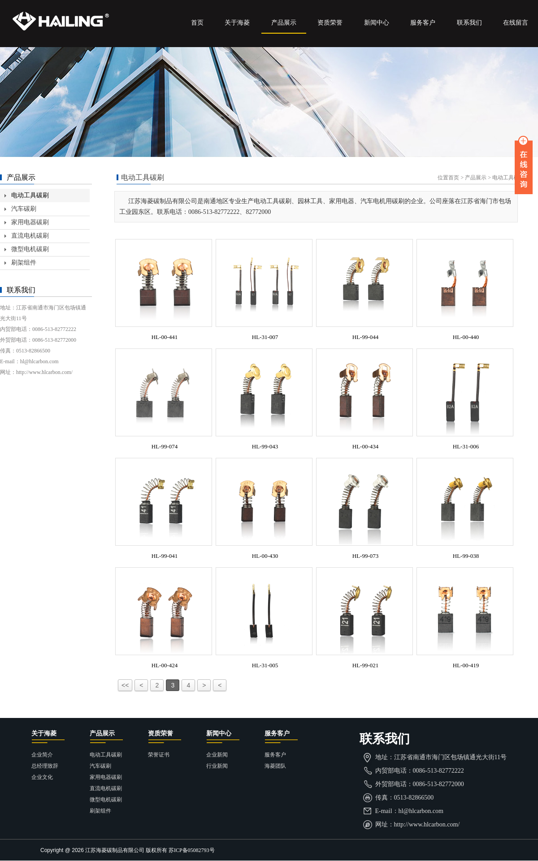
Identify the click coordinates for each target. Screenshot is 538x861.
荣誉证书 (158, 755)
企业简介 (42, 755)
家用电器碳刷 (30, 222)
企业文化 (42, 777)
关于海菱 (237, 22)
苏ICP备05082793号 (192, 850)
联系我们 (469, 22)
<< (125, 685)
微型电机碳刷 (30, 249)
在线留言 (515, 22)
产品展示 (283, 22)
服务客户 (422, 22)
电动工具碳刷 (30, 195)
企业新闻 (217, 755)
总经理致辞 (44, 766)
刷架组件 (23, 262)
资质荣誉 (330, 22)
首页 (197, 22)
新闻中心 (376, 22)
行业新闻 (217, 766)
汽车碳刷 (23, 208)
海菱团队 (275, 766)
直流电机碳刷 (30, 235)
